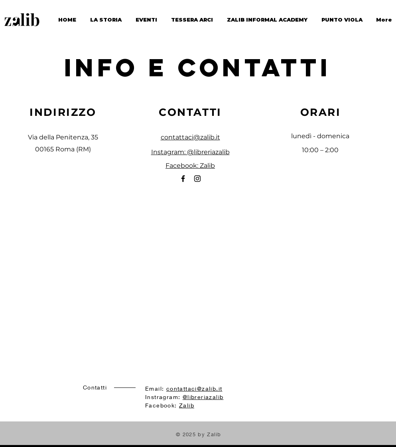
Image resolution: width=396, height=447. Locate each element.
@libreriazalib (203, 396)
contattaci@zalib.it (190, 137)
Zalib (186, 405)
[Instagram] (197, 178)
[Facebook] (183, 178)
